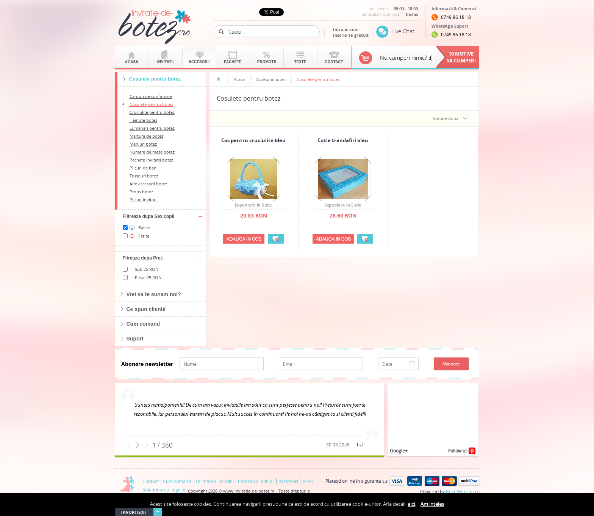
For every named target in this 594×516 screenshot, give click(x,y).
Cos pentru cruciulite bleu (253, 141)
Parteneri (288, 481)
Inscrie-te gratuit (351, 35)
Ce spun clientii (146, 309)
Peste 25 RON (148, 277)
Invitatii (165, 62)
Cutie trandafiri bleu (342, 141)
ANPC (308, 481)
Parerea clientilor (256, 481)
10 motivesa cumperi (461, 57)
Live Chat (402, 31)
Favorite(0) (133, 512)
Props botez (141, 192)
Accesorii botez (270, 79)
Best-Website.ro (463, 491)
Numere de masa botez (152, 152)
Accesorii (199, 62)
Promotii (266, 62)
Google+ (399, 451)
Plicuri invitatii (144, 199)
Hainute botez (143, 120)
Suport (135, 339)
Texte (300, 62)
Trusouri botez (144, 176)
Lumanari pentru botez (152, 128)
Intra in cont (346, 29)
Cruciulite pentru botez (152, 112)
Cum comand (143, 324)
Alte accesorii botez (148, 184)
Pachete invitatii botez (151, 160)
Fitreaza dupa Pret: (143, 258)
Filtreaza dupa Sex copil (149, 216)
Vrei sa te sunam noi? (154, 294)
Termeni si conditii (214, 481)
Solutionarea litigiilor (164, 489)
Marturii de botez (146, 136)
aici (411, 503)
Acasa (132, 62)
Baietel (145, 227)
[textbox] (271, 32)
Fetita (143, 236)
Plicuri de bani (144, 168)
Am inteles (432, 503)
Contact (334, 62)
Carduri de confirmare (151, 96)
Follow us (461, 451)
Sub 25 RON (146, 269)
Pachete (233, 62)
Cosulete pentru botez (151, 104)
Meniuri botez (143, 144)
